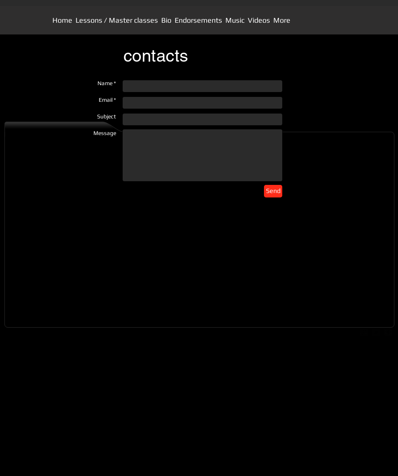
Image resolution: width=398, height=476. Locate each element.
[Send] (273, 191)
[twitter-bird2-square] (376, 332)
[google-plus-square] (364, 332)
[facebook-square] (388, 332)
